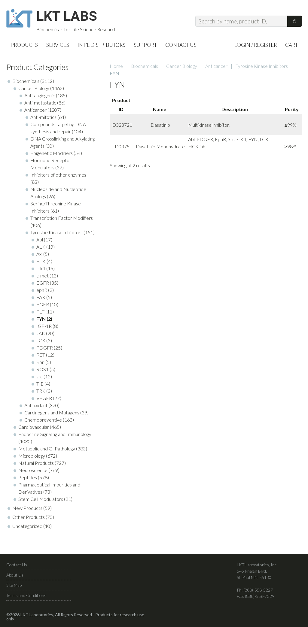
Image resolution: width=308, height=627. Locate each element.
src (39, 378)
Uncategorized (27, 527)
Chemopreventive (43, 421)
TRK (40, 392)
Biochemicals (144, 67)
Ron (40, 363)
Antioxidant (35, 407)
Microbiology (31, 457)
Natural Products (36, 464)
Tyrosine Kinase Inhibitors (262, 67)
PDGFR (44, 349)
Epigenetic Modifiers (51, 154)
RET (40, 356)
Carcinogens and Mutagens (51, 414)
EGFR (42, 284)
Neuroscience (32, 471)
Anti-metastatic (40, 104)
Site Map (14, 586)
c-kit (40, 270)
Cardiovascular (33, 428)
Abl (39, 241)
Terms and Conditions (26, 596)
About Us (14, 576)
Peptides (27, 479)
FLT (40, 313)
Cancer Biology (181, 67)
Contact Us (16, 566)
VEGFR (44, 399)
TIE (40, 385)
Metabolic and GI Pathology (46, 450)
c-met (42, 277)
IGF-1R (44, 327)
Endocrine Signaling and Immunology (54, 435)
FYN (41, 320)
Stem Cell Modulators (40, 500)
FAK (40, 298)
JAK (40, 335)
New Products (27, 509)
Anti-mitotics (43, 118)
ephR (41, 291)
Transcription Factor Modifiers (61, 219)
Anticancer (216, 67)
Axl (39, 255)
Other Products (28, 518)
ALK (40, 248)
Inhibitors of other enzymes (58, 176)
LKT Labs (69, 16)
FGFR (42, 306)
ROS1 (42, 371)
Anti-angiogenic (39, 97)
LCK (40, 342)
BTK (41, 262)
